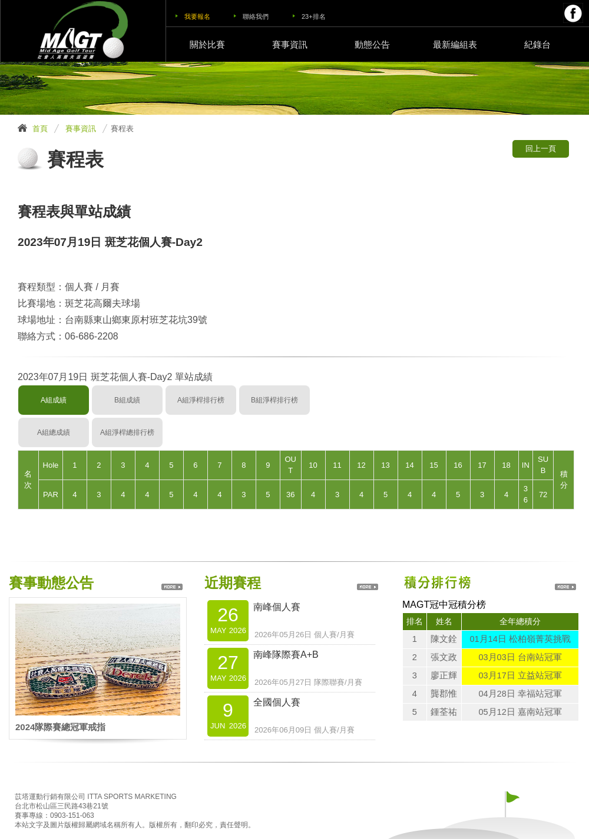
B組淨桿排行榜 (274, 400)
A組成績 (54, 400)
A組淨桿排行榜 (200, 400)
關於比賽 (207, 44)
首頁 (40, 128)
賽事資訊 (289, 44)
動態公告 (372, 44)
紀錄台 (537, 44)
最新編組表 (455, 44)
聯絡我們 (256, 16)
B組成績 (127, 400)
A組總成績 (53, 432)
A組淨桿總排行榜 (127, 432)
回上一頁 (540, 148)
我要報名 (197, 16)
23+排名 (314, 16)
